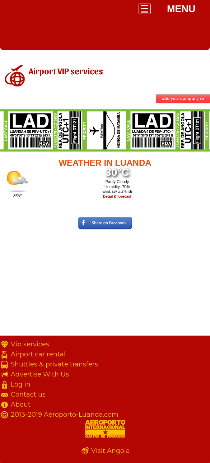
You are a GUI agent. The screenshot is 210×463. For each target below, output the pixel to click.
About (21, 404)
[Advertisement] (105, 285)
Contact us (28, 394)
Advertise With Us (40, 374)
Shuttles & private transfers (54, 364)
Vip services (30, 344)
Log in (21, 384)
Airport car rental (38, 354)
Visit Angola (110, 451)
